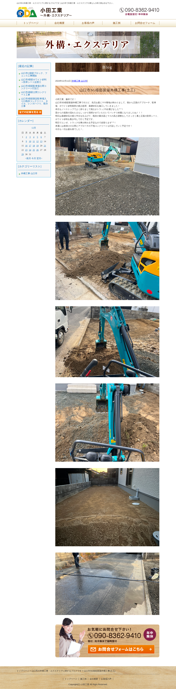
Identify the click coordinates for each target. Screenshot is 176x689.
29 (23, 154)
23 (26, 150)
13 (41, 141)
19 (37, 146)
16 (26, 146)
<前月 (28, 158)
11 (34, 141)
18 (34, 146)
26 (37, 150)
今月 (34, 158)
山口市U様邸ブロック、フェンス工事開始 (34, 74)
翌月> (39, 158)
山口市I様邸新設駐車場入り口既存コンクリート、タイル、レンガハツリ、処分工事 (34, 102)
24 (30, 150)
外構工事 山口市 (79, 81)
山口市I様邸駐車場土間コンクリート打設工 (33, 87)
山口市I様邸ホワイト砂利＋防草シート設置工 (33, 80)
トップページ (30, 23)
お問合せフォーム (145, 23)
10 (30, 141)
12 (37, 141)
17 (30, 146)
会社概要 (59, 23)
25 (34, 150)
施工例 (116, 23)
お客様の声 (88, 23)
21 (45, 146)
